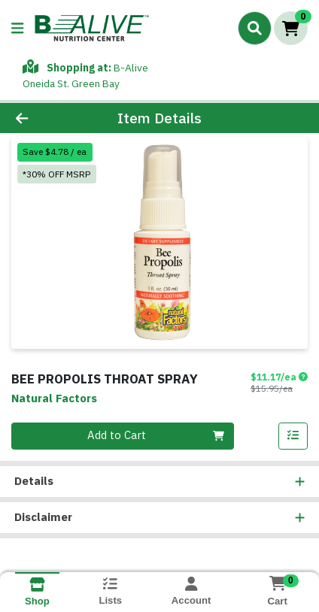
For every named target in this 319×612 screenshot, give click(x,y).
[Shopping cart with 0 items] (291, 28)
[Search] (255, 27)
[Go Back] (48, 118)
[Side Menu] (17, 28)
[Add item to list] (293, 436)
